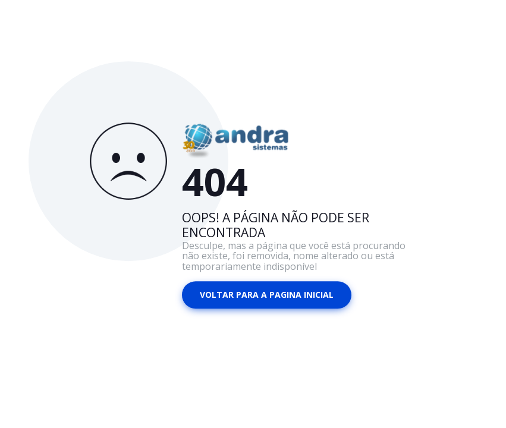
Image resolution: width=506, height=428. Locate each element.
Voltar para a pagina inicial (267, 294)
